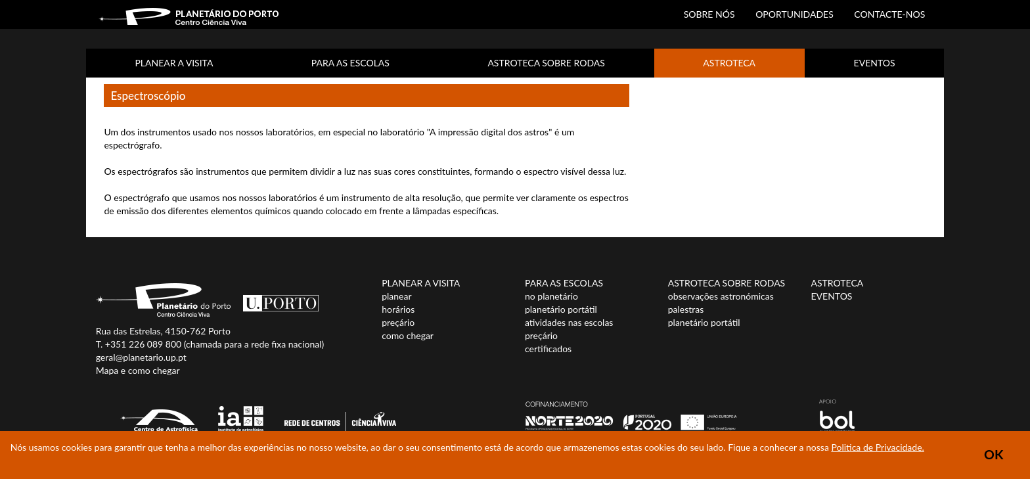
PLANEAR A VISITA (174, 62)
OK (993, 454)
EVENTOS (874, 62)
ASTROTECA (729, 62)
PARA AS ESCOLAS (350, 62)
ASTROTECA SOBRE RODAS (545, 62)
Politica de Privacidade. (877, 447)
